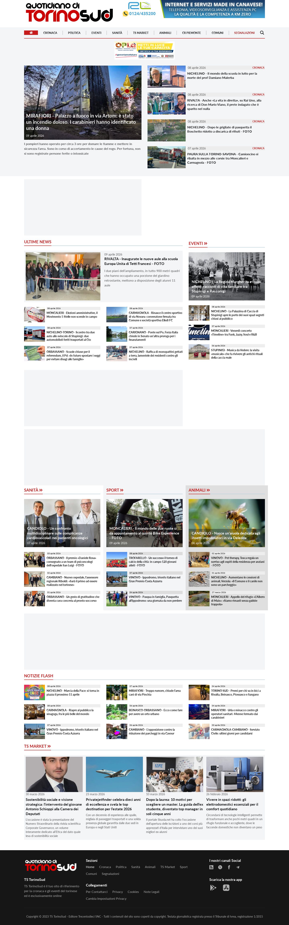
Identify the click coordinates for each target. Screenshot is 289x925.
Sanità (117, 32)
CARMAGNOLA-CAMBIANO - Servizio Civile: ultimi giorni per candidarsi (235, 731)
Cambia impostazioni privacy (106, 898)
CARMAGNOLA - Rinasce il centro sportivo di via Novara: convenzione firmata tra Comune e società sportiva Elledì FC (155, 316)
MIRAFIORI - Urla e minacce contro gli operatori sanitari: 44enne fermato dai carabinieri (234, 713)
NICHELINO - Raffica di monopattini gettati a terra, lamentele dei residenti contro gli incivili (156, 355)
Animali (165, 32)
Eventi (96, 32)
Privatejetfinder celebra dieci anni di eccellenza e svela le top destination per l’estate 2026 (113, 804)
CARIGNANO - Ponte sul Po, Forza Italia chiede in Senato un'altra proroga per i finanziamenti (153, 336)
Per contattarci (97, 892)
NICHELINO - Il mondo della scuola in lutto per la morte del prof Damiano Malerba (222, 75)
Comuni (217, 32)
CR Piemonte (191, 32)
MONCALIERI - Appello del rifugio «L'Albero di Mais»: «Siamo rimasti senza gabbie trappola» (238, 600)
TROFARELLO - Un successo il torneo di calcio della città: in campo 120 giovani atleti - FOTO (153, 561)
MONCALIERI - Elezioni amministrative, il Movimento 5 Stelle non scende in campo (72, 314)
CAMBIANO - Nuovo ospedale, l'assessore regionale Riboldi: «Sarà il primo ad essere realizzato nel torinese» (72, 581)
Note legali (151, 892)
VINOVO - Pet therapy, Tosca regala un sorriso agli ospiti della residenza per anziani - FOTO (238, 561)
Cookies (133, 892)
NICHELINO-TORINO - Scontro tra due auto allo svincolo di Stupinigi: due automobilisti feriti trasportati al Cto (71, 336)
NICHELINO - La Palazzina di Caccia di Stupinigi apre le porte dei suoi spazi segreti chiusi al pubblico (237, 314)
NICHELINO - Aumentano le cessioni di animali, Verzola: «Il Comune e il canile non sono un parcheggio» (237, 581)
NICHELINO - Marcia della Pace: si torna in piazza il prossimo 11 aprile (73, 692)
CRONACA (258, 67)
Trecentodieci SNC (89, 916)
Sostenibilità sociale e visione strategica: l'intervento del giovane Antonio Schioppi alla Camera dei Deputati (54, 806)
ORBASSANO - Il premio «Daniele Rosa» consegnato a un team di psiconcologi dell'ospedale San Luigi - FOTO (71, 561)
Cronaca (50, 32)
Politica (74, 32)
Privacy (117, 892)
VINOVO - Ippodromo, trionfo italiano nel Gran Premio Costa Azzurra (154, 579)
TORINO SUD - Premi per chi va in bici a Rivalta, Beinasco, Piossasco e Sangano (236, 692)
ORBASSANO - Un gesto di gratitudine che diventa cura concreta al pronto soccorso (73, 598)
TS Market (141, 32)
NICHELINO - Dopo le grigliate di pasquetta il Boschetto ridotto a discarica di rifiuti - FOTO (219, 129)
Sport (115, 490)
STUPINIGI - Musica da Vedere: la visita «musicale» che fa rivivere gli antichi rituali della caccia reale (237, 353)
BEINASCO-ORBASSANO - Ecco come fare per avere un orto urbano (155, 712)
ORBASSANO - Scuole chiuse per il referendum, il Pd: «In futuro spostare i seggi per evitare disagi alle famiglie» (73, 355)
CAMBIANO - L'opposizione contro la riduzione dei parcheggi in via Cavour (152, 731)
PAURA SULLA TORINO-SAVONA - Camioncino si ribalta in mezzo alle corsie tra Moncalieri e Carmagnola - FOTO (222, 158)
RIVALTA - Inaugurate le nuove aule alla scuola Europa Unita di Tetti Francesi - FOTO (141, 261)
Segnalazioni (244, 32)
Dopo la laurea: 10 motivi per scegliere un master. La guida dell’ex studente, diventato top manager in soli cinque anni (174, 806)
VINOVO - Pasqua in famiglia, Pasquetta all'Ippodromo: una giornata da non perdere (155, 598)
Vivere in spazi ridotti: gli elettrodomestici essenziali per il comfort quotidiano (232, 804)
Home (90, 867)
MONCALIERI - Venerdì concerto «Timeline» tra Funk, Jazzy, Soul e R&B (234, 332)
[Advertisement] (82, 207)
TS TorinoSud (58, 916)
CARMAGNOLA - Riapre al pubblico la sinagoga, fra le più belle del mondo (70, 712)
